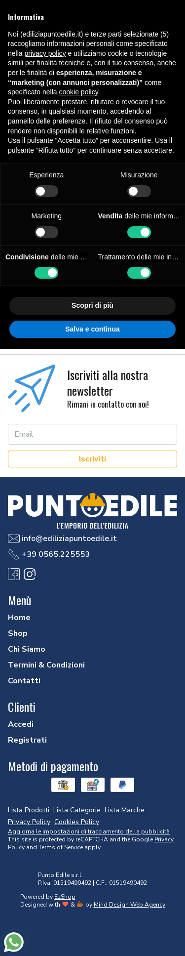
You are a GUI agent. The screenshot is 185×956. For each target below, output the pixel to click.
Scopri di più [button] (92, 305)
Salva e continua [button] (92, 329)
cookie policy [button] (78, 92)
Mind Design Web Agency (129, 905)
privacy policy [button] (45, 53)
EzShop (64, 897)
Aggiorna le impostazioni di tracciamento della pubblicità (89, 831)
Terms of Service (60, 847)
